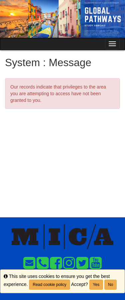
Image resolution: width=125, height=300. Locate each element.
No (110, 284)
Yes (96, 284)
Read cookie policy (49, 284)
